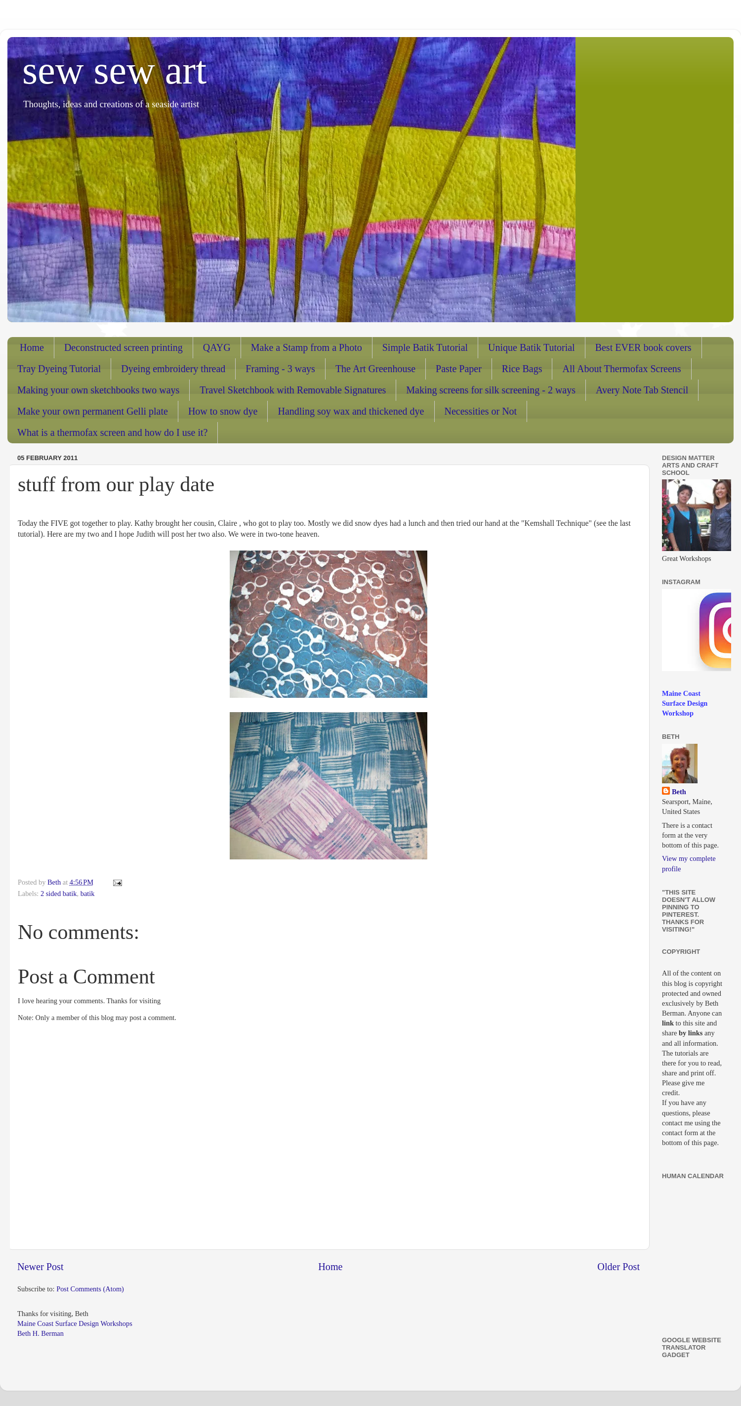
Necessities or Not (481, 411)
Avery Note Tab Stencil (642, 389)
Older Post (618, 1266)
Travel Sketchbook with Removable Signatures (293, 389)
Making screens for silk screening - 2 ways (491, 389)
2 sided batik (59, 893)
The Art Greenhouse (375, 368)
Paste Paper (459, 368)
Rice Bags (522, 368)
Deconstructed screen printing (123, 347)
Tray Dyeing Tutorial (59, 368)
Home (32, 347)
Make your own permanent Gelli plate (92, 411)
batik (88, 893)
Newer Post (40, 1266)
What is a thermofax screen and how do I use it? (112, 432)
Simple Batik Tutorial (425, 347)
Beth (679, 792)
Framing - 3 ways (280, 368)
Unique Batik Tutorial (531, 347)
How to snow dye (223, 411)
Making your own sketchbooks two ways (98, 389)
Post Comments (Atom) (90, 1289)
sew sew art (114, 70)
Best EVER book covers (643, 347)
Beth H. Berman (40, 1333)
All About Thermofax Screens (621, 368)
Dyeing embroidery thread (173, 368)
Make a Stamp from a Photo (306, 347)
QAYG (217, 347)
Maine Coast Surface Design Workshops (74, 1323)
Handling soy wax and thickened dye (351, 411)
